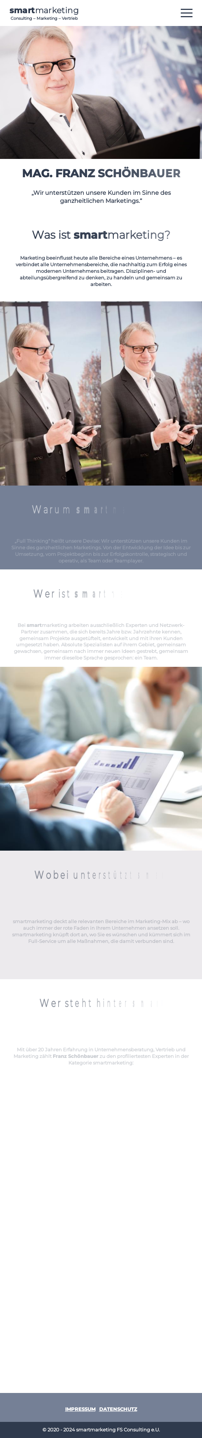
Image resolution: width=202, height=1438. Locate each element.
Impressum (80, 1409)
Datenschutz (118, 1409)
